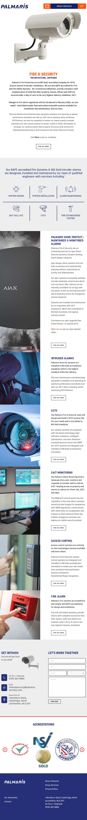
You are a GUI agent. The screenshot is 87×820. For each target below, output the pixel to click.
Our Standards (10, 797)
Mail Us (47, 6)
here (77, 329)
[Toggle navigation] (82, 6)
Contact (7, 801)
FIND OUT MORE (43, 147)
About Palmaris (52, 781)
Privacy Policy (51, 789)
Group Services (64, 6)
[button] (82, 750)
